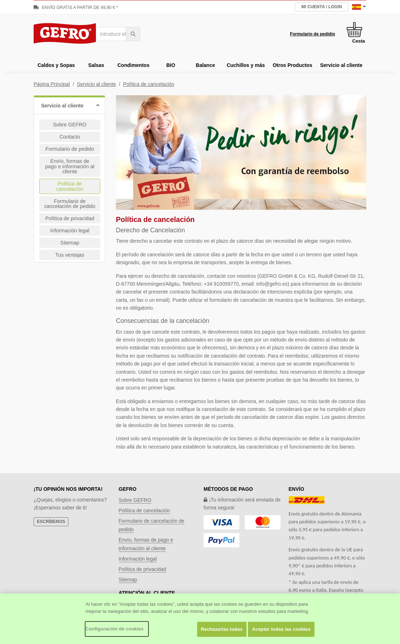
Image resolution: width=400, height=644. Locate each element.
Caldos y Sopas (56, 65)
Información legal (69, 230)
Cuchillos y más (246, 65)
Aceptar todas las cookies (281, 629)
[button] (69, 105)
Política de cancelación (148, 84)
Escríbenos (51, 521)
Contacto (69, 137)
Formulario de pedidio (312, 34)
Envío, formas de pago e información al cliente (69, 166)
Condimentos (133, 65)
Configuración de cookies (114, 628)
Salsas (96, 65)
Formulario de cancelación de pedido (69, 203)
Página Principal (52, 84)
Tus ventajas (69, 255)
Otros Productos (292, 65)
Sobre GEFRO (70, 124)
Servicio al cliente (341, 65)
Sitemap (69, 243)
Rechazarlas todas (222, 629)
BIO (170, 65)
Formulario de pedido (69, 149)
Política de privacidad (69, 218)
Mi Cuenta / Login (321, 6)
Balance (205, 65)
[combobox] (118, 34)
